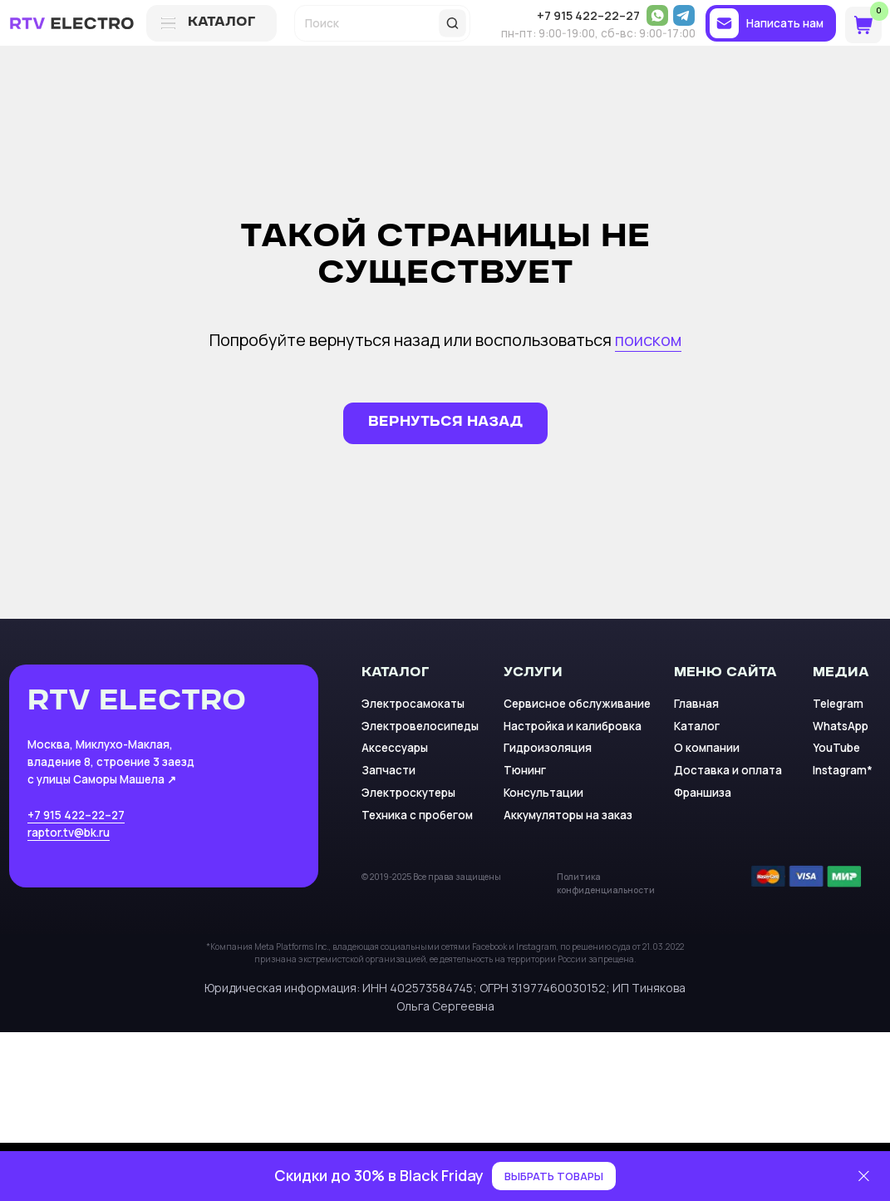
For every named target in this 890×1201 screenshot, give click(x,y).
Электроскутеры (408, 792)
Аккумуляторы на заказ (568, 815)
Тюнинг (525, 770)
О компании (707, 747)
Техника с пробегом (417, 815)
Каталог (697, 726)
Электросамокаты (413, 703)
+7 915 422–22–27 (76, 815)
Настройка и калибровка (573, 726)
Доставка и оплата (728, 770)
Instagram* (843, 770)
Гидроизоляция (548, 747)
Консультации (543, 792)
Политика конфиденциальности (606, 883)
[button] (770, 23)
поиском (648, 340)
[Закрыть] (863, 1176)
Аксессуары (394, 747)
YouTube (836, 747)
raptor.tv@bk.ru (68, 832)
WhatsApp (840, 726)
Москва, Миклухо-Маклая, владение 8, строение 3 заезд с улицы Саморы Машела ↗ (110, 762)
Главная (696, 703)
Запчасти (388, 770)
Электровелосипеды (420, 726)
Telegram (838, 703)
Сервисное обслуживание (577, 703)
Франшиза (702, 792)
